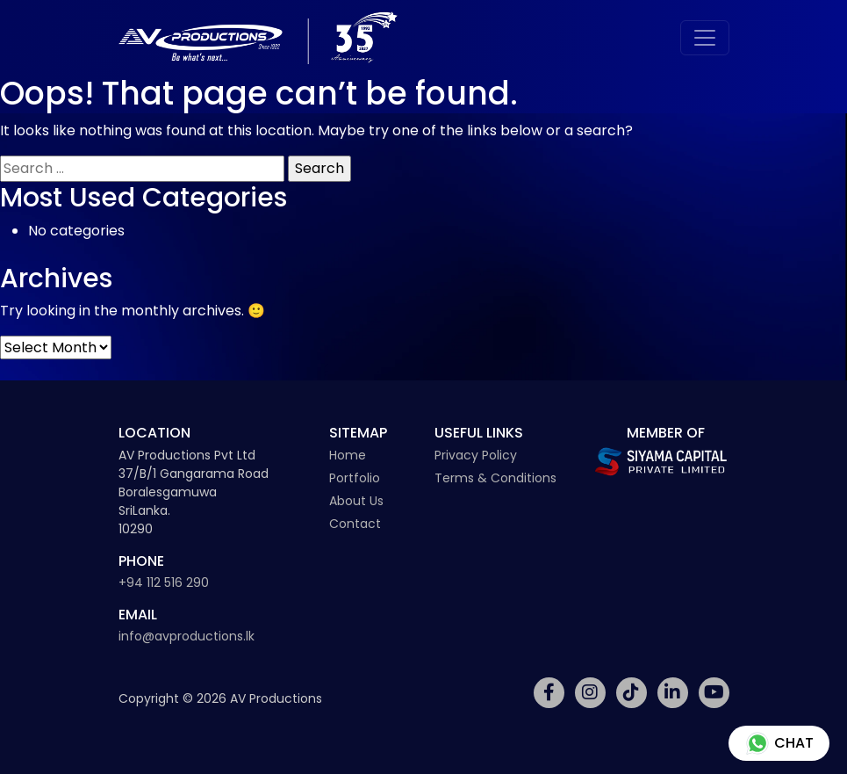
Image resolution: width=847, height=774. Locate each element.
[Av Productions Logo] (258, 38)
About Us (356, 501)
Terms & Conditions (495, 478)
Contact (355, 523)
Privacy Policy (475, 455)
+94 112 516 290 (163, 582)
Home (347, 455)
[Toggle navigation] (704, 37)
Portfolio (354, 478)
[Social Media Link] (549, 692)
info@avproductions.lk (186, 636)
